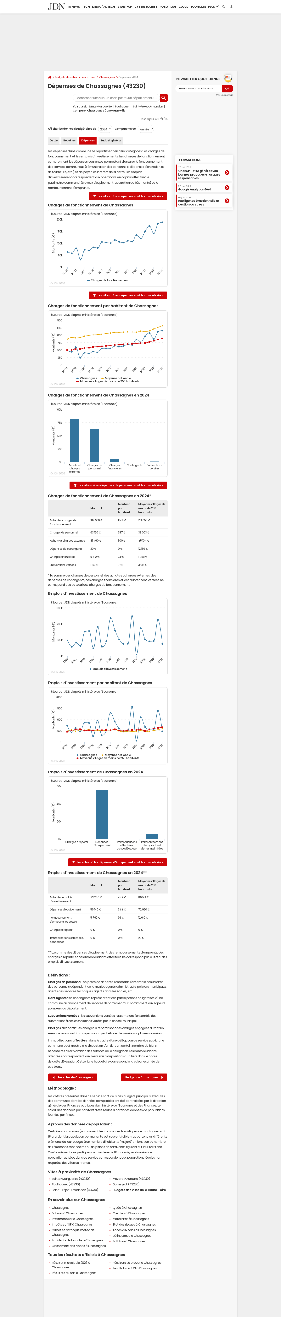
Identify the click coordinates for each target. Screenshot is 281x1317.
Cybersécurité (145, 6)
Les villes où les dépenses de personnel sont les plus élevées (120, 485)
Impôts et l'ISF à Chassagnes (72, 1224)
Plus (213, 6)
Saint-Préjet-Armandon (148, 106)
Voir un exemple (224, 95)
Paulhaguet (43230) (66, 1184)
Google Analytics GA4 (194, 188)
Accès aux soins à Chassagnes (134, 1230)
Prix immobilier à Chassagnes (72, 1218)
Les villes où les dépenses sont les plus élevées (130, 196)
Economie (198, 6)
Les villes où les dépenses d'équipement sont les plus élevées (120, 862)
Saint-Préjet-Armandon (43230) (75, 1189)
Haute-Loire (88, 77)
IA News (74, 6)
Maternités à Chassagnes (131, 1218)
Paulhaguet (122, 106)
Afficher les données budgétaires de (72, 128)
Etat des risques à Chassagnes (134, 1224)
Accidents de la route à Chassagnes (77, 1240)
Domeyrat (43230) (126, 1184)
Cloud (183, 6)
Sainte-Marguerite (100, 106)
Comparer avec (125, 128)
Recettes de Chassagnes (73, 1077)
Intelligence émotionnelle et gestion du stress (198, 201)
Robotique (168, 6)
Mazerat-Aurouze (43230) (131, 1178)
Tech (86, 6)
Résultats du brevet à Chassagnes (137, 1262)
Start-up (124, 6)
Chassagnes (107, 77)
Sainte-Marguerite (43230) (71, 1178)
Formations (190, 160)
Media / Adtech (103, 6)
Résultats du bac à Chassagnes (74, 1272)
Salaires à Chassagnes (68, 1213)
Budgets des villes (66, 77)
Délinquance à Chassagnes (132, 1235)
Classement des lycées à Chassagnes (79, 1245)
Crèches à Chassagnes (129, 1213)
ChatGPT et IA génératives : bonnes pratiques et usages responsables (199, 173)
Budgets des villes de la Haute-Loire (139, 1189)
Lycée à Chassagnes (127, 1207)
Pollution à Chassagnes (129, 1241)
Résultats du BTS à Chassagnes (135, 1268)
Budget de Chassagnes (144, 1077)
